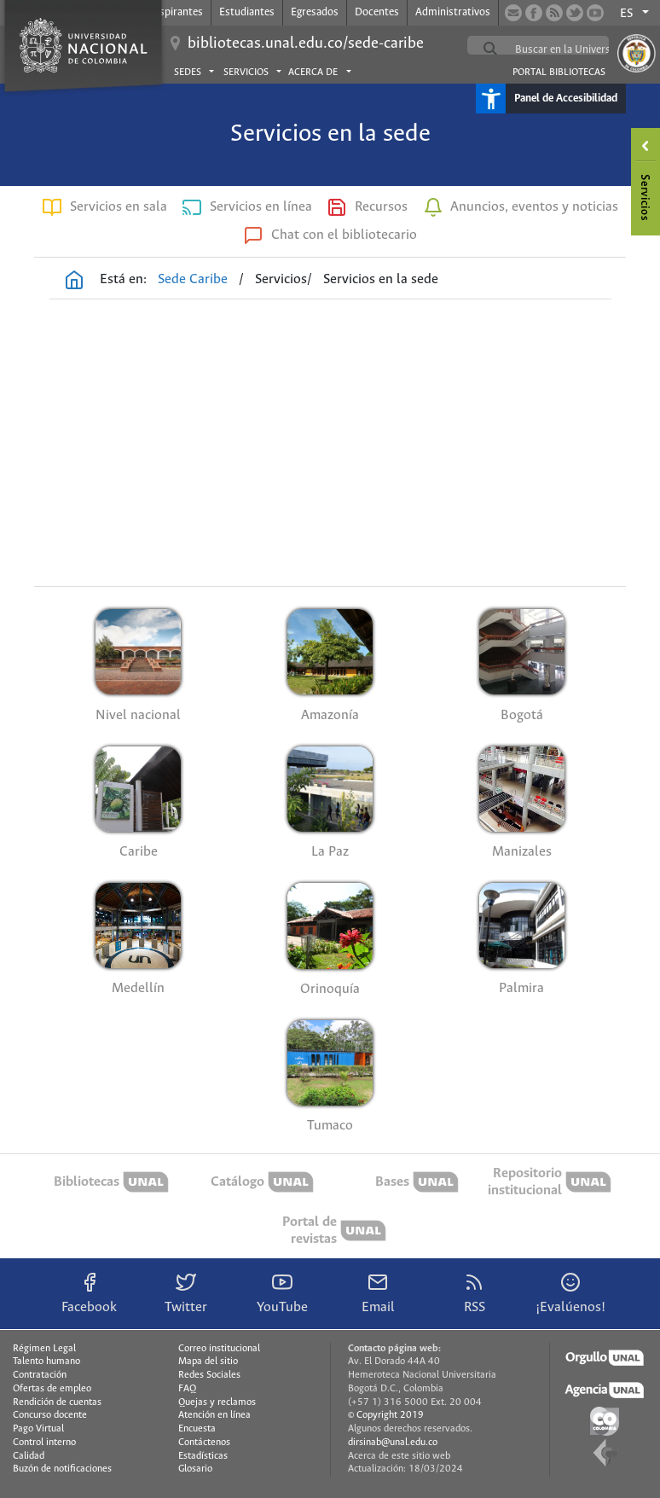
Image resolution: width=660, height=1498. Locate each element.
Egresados (315, 12)
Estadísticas (203, 1456)
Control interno (44, 1442)
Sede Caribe (193, 279)
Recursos (381, 207)
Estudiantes (247, 12)
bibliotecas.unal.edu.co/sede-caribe (306, 43)
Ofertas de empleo (52, 1389)
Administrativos (452, 12)
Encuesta (197, 1429)
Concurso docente (50, 1415)
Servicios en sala (118, 207)
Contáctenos (204, 1442)
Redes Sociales (209, 1375)
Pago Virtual (38, 1429)
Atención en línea (214, 1415)
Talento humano (46, 1361)
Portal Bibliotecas (558, 72)
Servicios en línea (261, 207)
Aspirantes (178, 12)
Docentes (377, 12)
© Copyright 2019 (386, 1415)
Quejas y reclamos (217, 1402)
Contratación (40, 1375)
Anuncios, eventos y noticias (534, 207)
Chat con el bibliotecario (344, 235)
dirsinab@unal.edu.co (392, 1442)
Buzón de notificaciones (62, 1469)
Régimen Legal (44, 1349)
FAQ (187, 1389)
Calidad (28, 1456)
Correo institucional (219, 1349)
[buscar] (579, 49)
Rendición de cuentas (57, 1402)
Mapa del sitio (208, 1361)
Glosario (195, 1469)
